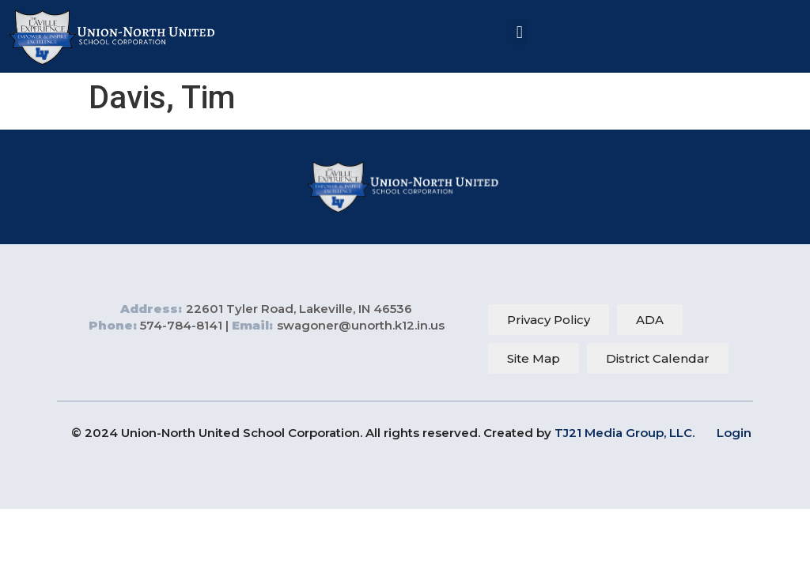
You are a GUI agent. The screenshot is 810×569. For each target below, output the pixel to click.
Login (734, 432)
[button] (519, 32)
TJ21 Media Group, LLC (623, 432)
